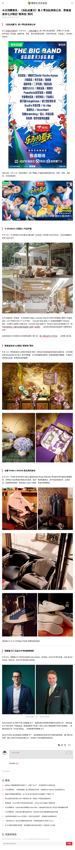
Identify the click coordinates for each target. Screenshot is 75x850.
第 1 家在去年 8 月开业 (48, 336)
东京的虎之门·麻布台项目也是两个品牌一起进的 (22, 327)
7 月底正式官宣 (10, 31)
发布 (68, 753)
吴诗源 (4, 17)
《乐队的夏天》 (34, 31)
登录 (17, 763)
